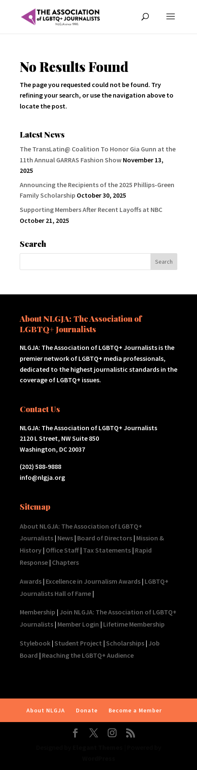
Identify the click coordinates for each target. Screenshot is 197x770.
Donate (87, 710)
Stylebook (35, 643)
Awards (30, 581)
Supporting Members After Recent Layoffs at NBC (91, 209)
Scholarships (125, 643)
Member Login (78, 624)
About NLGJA (45, 710)
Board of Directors (104, 538)
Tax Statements (107, 550)
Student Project (78, 643)
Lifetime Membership (134, 624)
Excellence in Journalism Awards (93, 581)
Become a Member (135, 710)
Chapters (65, 562)
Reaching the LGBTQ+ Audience (88, 655)
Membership (37, 612)
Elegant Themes (98, 747)
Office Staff (62, 550)
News (65, 538)
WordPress (98, 758)
